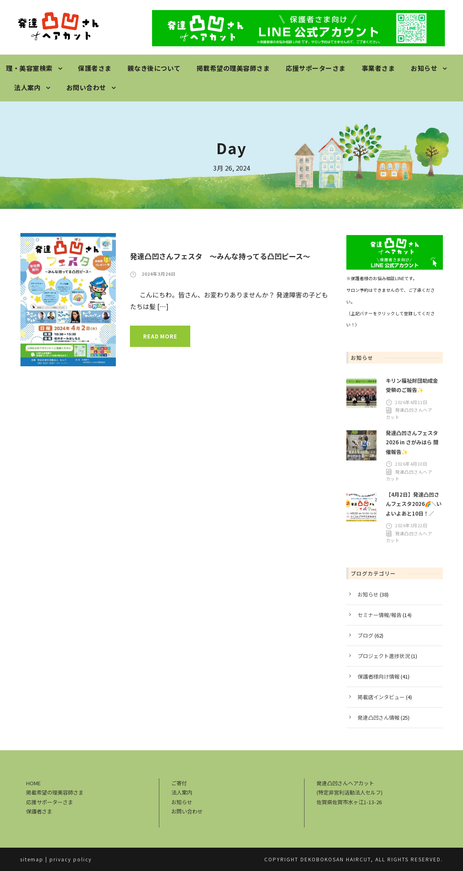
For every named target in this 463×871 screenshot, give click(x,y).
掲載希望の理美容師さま (233, 68)
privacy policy (70, 859)
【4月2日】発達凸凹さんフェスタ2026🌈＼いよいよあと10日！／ (414, 504)
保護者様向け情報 (378, 676)
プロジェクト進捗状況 (384, 656)
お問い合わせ (86, 87)
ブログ (365, 635)
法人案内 (27, 87)
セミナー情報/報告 (379, 615)
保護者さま (94, 68)
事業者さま (378, 68)
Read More (160, 336)
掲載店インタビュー (381, 697)
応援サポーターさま (316, 68)
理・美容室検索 (29, 68)
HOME (33, 783)
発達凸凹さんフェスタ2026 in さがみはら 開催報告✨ (412, 442)
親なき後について (154, 68)
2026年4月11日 (411, 402)
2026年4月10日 (411, 463)
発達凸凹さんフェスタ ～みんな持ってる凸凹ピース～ (220, 256)
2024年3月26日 (159, 273)
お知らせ (424, 68)
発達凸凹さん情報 (378, 717)
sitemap (31, 859)
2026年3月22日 (411, 525)
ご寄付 (179, 783)
